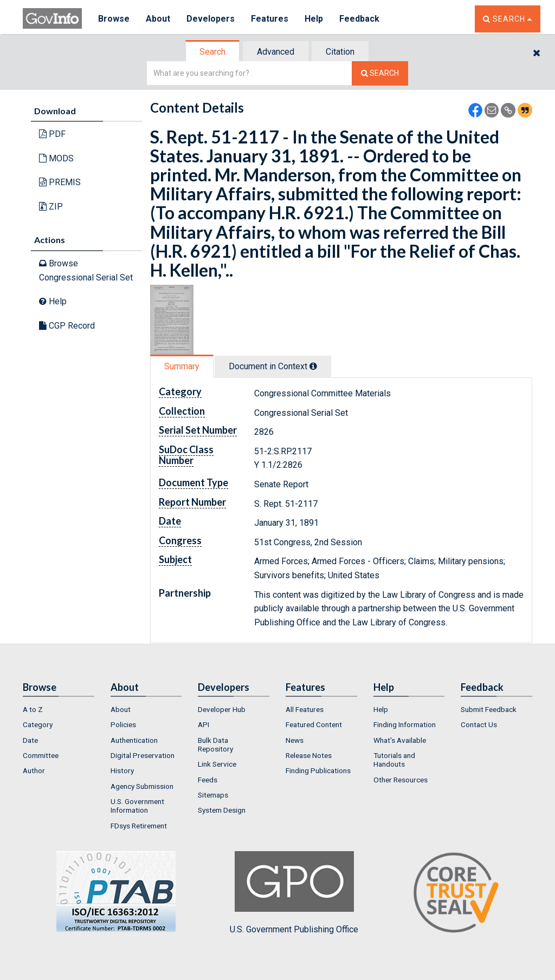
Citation (340, 52)
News (295, 740)
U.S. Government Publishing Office (294, 893)
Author (34, 770)
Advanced (275, 52)
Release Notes (309, 755)
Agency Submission (142, 786)
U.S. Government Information (137, 805)
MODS (56, 158)
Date (30, 740)
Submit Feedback (489, 709)
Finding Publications (318, 770)
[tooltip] (313, 366)
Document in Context (273, 366)
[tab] (213, 51)
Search (212, 52)
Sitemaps (213, 794)
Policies (123, 724)
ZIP (51, 206)
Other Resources (400, 779)
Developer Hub (222, 709)
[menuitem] (58, 709)
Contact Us (479, 724)
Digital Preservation (143, 755)
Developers (210, 19)
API (203, 724)
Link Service (217, 764)
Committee (41, 755)
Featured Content (314, 724)
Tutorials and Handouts (394, 759)
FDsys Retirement (139, 825)
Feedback (359, 19)
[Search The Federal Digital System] (380, 73)
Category (38, 724)
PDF (52, 134)
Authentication (134, 740)
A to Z (33, 709)
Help (314, 19)
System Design (222, 810)
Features (269, 19)
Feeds (207, 779)
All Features (305, 709)
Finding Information (404, 724)
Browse (114, 19)
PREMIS (60, 182)
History (122, 770)
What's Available (399, 740)
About (158, 19)
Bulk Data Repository (215, 744)
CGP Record (67, 326)
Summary (181, 366)
